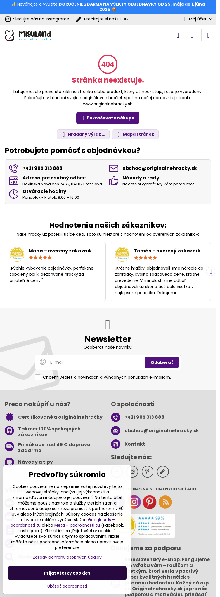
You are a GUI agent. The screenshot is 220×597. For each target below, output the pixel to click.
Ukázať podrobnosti (67, 586)
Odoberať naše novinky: (108, 347)
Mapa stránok (135, 134)
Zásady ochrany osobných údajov (67, 557)
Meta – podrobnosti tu (77, 525)
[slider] (40, 257)
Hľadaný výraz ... (83, 134)
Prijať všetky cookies (67, 573)
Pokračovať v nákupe (107, 118)
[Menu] (209, 35)
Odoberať (162, 362)
